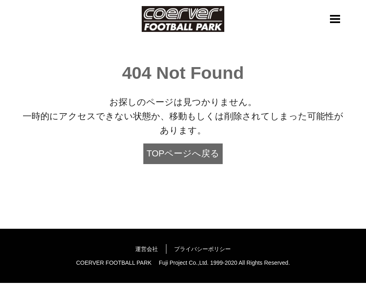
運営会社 (146, 249)
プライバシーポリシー (202, 249)
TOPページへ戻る (183, 153)
